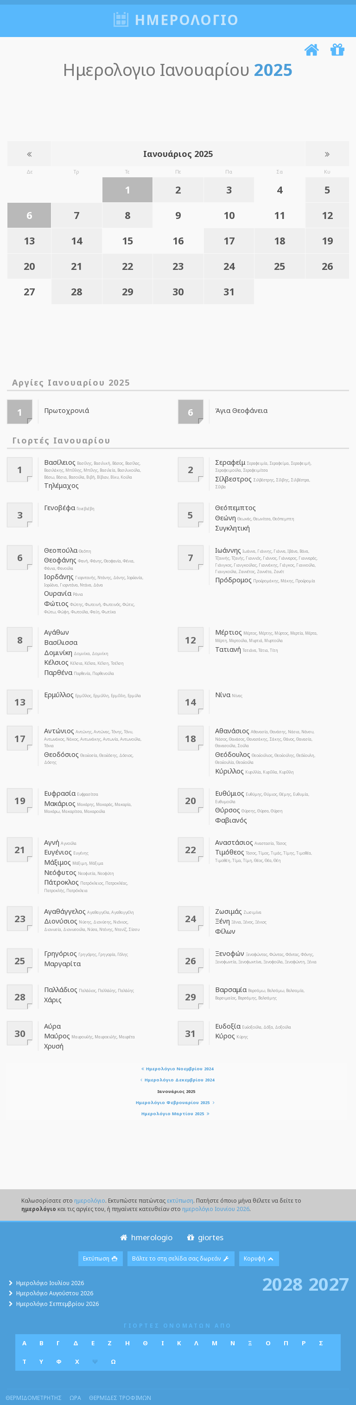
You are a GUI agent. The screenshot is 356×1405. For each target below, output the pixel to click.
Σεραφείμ (228, 460)
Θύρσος (226, 795)
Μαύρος (55, 1014)
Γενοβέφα (58, 505)
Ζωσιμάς (228, 891)
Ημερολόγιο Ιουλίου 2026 (50, 1259)
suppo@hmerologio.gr (316, 1391)
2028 (282, 1260)
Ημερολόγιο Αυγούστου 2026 (54, 1270)
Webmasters (172, 1391)
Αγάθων (56, 624)
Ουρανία (57, 586)
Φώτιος (55, 596)
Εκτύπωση (101, 1235)
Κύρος (224, 1014)
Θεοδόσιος (60, 741)
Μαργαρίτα (60, 941)
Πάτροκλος (60, 863)
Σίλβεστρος (231, 477)
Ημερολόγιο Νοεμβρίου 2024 (176, 1045)
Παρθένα (57, 661)
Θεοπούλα (59, 545)
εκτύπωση (180, 1177)
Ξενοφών (229, 932)
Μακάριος (58, 789)
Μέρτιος (226, 624)
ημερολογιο (186, 19)
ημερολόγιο (89, 1177)
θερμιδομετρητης (34, 1375)
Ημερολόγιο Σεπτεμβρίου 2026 (57, 1281)
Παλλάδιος (59, 968)
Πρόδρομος (231, 574)
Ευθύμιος (228, 779)
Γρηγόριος (59, 932)
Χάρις (52, 977)
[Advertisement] (175, 107)
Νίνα (222, 683)
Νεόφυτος (58, 854)
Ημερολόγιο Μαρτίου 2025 (176, 1090)
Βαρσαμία (229, 968)
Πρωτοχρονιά (64, 409)
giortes (204, 1213)
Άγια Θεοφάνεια (239, 409)
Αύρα (51, 1004)
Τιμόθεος (228, 835)
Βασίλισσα (58, 633)
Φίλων (224, 910)
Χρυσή (53, 1023)
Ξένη (222, 901)
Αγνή (51, 826)
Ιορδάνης (58, 570)
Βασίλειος (58, 460)
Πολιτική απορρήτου (221, 1391)
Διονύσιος (59, 901)
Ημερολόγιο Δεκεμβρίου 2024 (176, 1057)
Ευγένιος (57, 835)
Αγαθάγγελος (63, 891)
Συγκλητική (231, 523)
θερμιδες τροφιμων (120, 1375)
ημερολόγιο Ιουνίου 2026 (215, 1185)
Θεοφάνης (59, 554)
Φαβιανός (229, 804)
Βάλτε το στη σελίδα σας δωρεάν (181, 1235)
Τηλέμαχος (60, 483)
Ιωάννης (228, 545)
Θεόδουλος (231, 741)
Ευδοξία (226, 1004)
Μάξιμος (56, 845)
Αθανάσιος (231, 719)
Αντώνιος (58, 719)
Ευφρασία (58, 779)
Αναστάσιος (232, 826)
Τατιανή (226, 640)
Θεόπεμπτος (233, 505)
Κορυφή (259, 1235)
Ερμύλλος (58, 683)
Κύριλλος (228, 758)
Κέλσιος (55, 652)
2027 (328, 1260)
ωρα (75, 1375)
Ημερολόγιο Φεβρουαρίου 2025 (176, 1079)
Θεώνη (225, 514)
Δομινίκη (57, 642)
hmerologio (145, 1213)
